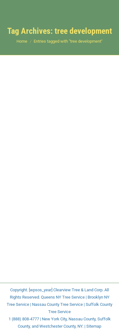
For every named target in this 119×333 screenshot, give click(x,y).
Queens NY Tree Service (63, 297)
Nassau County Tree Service (57, 304)
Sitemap (93, 326)
